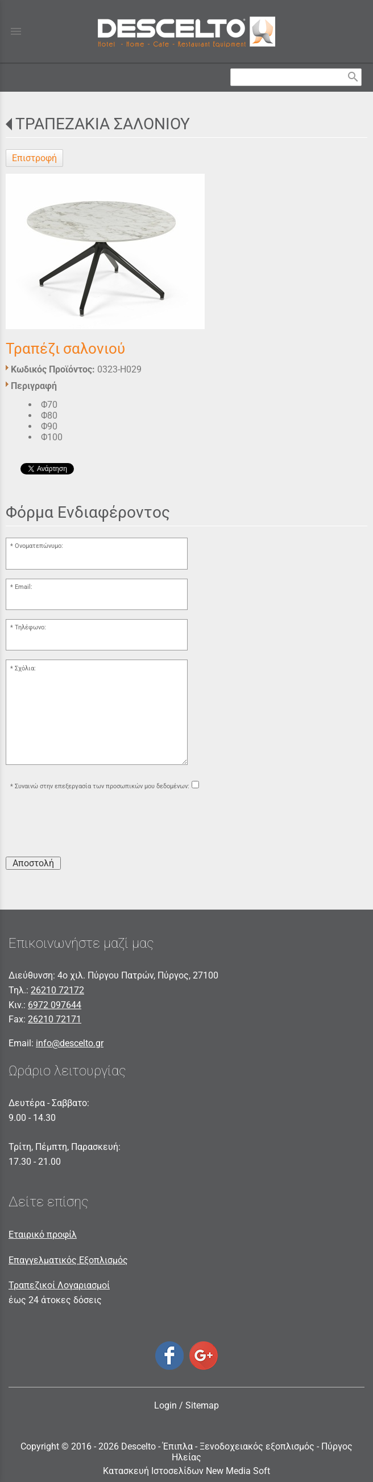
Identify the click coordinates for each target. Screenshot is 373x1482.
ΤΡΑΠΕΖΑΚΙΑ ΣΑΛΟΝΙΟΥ (102, 123)
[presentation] (92, 825)
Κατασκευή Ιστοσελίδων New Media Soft (186, 1470)
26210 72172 (57, 990)
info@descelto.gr (69, 1043)
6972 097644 (54, 1005)
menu (16, 31)
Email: (23, 587)
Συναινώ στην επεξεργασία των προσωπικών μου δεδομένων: (102, 786)
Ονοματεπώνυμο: (39, 546)
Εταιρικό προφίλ (43, 1234)
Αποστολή (33, 863)
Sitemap (202, 1405)
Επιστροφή (34, 158)
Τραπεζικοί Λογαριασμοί (59, 1285)
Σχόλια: (25, 668)
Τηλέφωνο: (30, 627)
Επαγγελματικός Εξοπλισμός (68, 1260)
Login (165, 1405)
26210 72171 (54, 1019)
